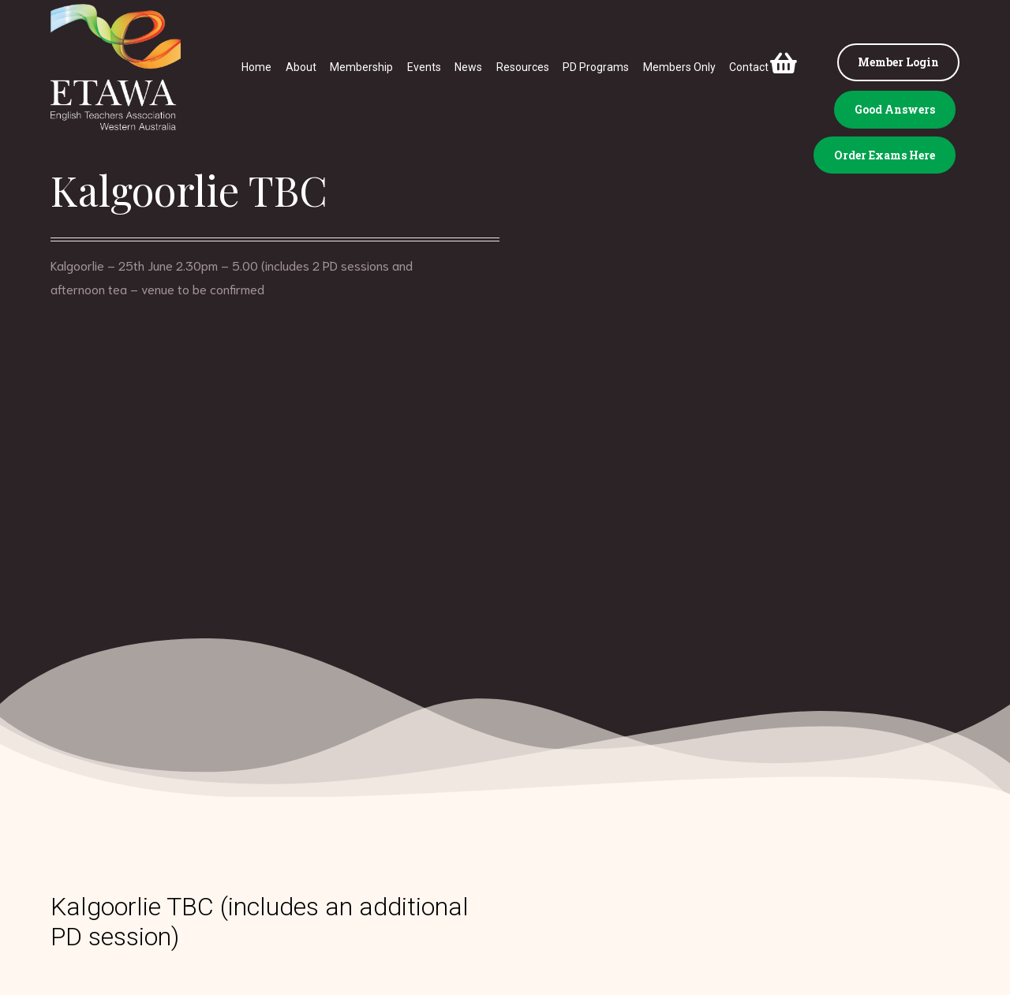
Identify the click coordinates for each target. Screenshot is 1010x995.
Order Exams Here (884, 155)
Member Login (898, 61)
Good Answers (895, 109)
